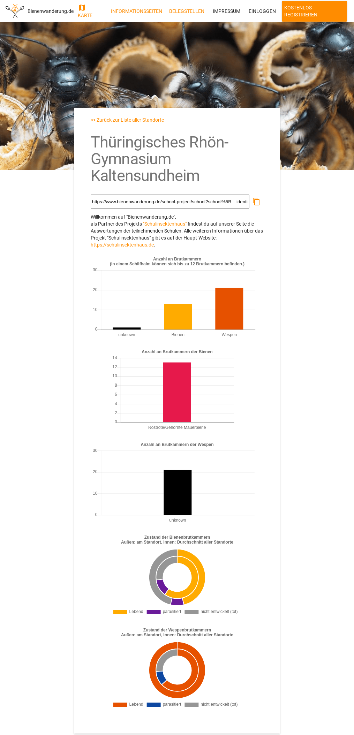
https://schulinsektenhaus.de (122, 245)
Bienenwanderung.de (51, 11)
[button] (256, 202)
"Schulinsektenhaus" (165, 224)
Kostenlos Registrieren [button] (300, 11)
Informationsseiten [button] (136, 11)
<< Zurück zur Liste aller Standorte (127, 120)
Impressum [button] (226, 11)
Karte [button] (85, 10)
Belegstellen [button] (186, 11)
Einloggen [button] (262, 11)
